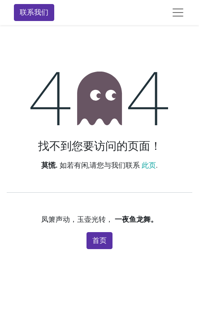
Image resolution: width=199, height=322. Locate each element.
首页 (99, 240)
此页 (149, 165)
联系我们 (34, 12)
